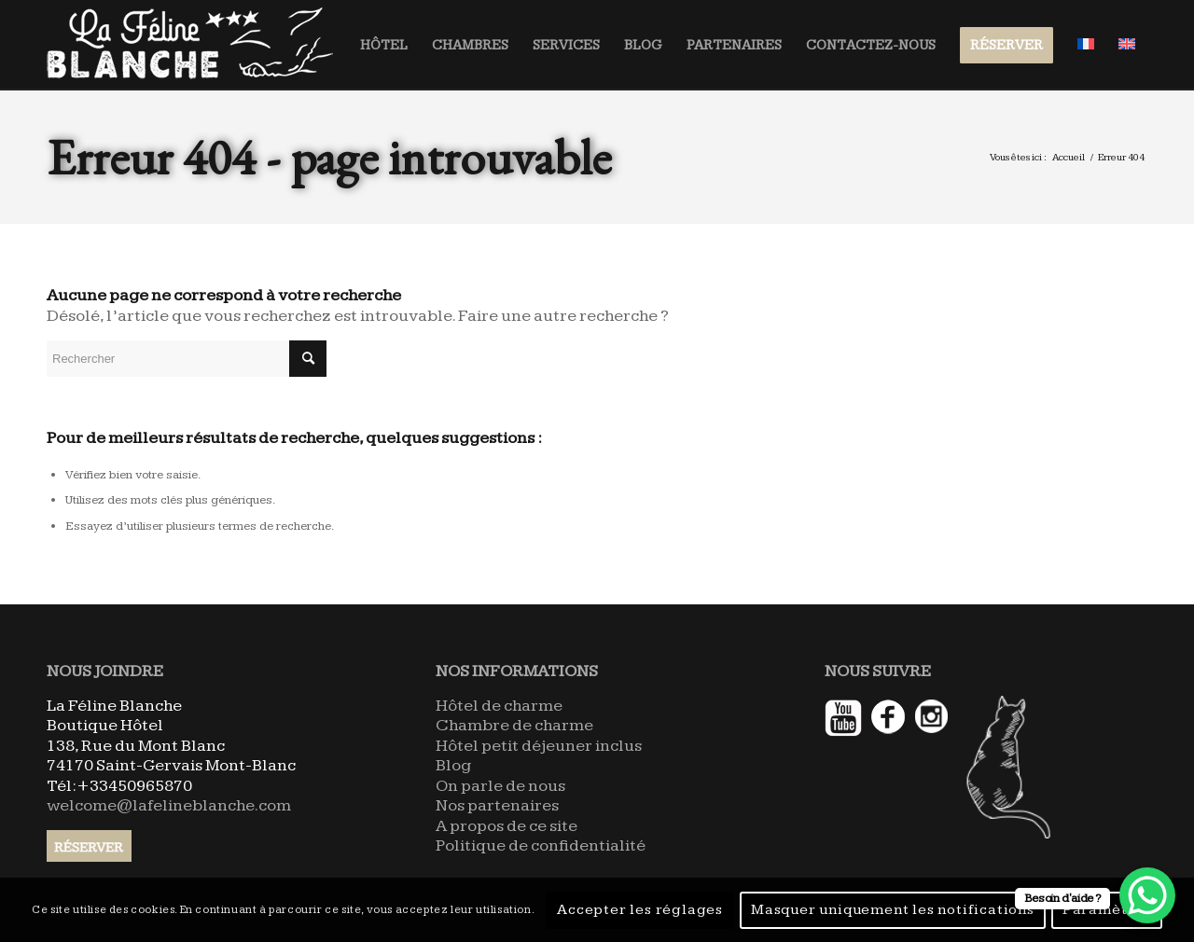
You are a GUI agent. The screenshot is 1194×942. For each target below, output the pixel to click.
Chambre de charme (514, 725)
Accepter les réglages (640, 910)
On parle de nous (500, 786)
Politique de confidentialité (541, 845)
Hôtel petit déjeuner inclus (539, 745)
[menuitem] (384, 45)
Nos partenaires (497, 805)
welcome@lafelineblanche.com (169, 805)
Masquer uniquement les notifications (892, 910)
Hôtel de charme (499, 705)
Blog (453, 765)
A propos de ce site (506, 826)
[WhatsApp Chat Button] (1147, 895)
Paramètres (1106, 910)
